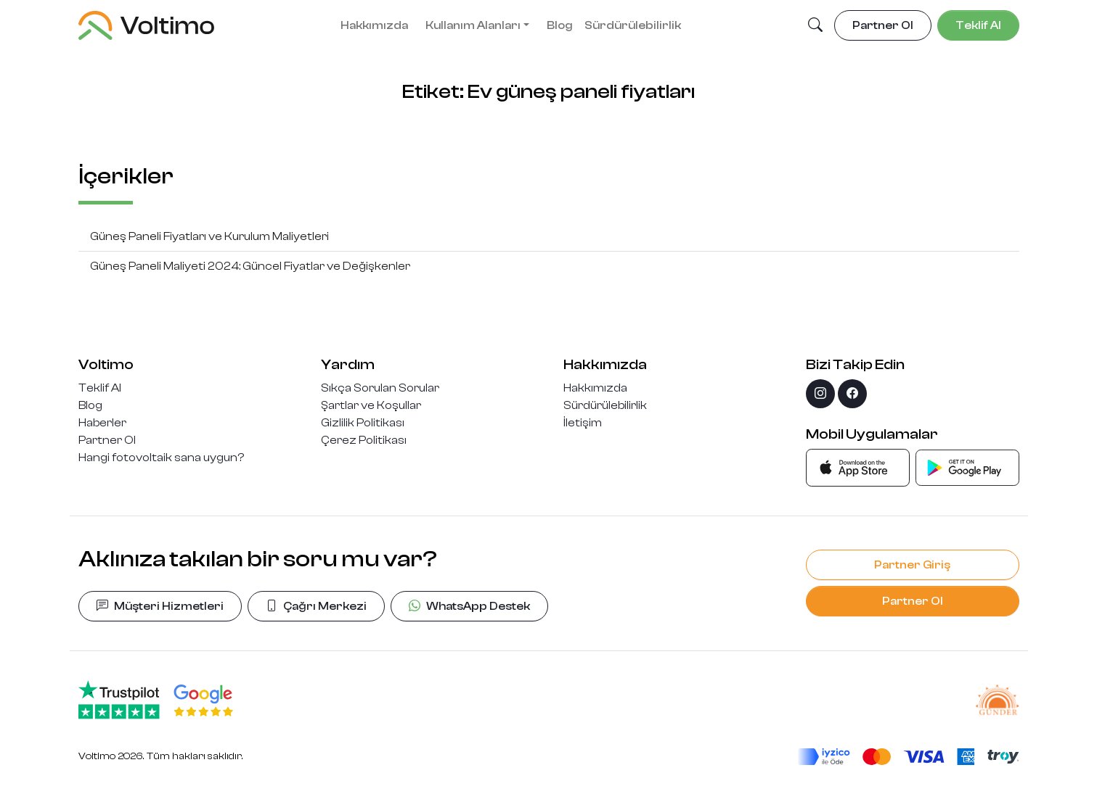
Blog (560, 25)
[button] (815, 26)
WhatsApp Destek (469, 606)
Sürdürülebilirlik (632, 25)
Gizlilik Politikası (362, 422)
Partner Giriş (912, 564)
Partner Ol (107, 440)
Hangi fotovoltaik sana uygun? (161, 457)
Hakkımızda (374, 25)
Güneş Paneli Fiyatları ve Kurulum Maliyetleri (209, 236)
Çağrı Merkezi (316, 606)
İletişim (582, 422)
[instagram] (820, 393)
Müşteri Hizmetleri (160, 606)
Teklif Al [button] (978, 25)
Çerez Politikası (364, 440)
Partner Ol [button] (882, 25)
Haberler (102, 422)
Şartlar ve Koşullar (371, 405)
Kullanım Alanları (473, 25)
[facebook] (852, 393)
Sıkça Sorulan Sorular (380, 387)
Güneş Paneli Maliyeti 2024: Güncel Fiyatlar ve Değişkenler (250, 266)
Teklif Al (99, 387)
